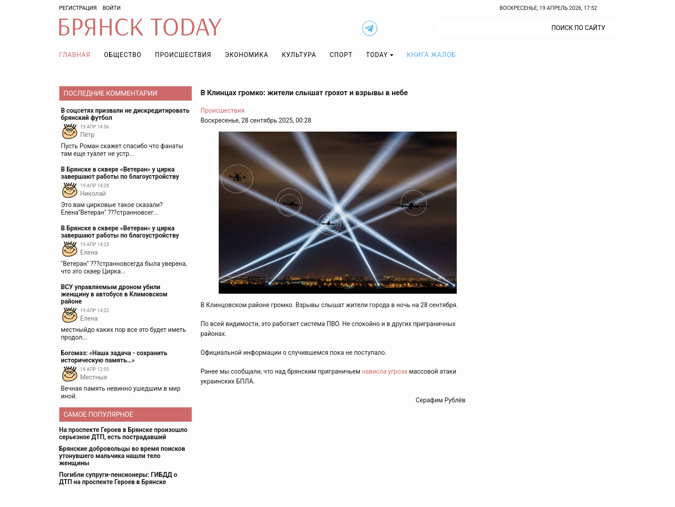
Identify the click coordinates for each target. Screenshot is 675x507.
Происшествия (183, 54)
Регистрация (78, 8)
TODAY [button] (377, 54)
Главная (75, 54)
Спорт (341, 54)
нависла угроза (384, 371)
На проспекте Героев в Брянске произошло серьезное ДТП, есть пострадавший (123, 433)
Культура (299, 54)
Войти (111, 8)
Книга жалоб (431, 54)
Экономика (247, 54)
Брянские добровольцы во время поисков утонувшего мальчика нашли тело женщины (122, 456)
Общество (123, 54)
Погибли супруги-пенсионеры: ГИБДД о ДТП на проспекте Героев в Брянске (118, 478)
